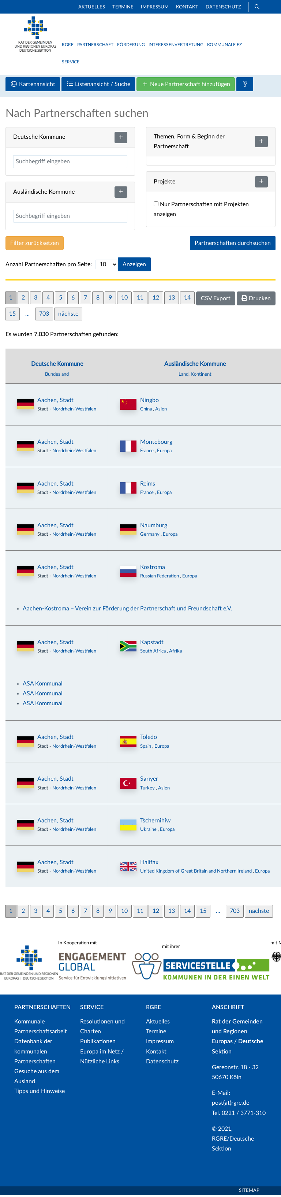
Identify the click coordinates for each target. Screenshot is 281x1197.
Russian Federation (160, 577)
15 (12, 315)
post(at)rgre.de (230, 1105)
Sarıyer (149, 781)
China (146, 410)
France (147, 452)
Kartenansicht (32, 85)
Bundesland (57, 375)
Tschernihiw (155, 822)
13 (171, 299)
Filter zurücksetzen (34, 245)
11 (140, 299)
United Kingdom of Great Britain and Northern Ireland (196, 873)
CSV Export (216, 300)
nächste (68, 315)
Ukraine (149, 831)
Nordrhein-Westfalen (74, 410)
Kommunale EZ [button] (224, 44)
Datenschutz (223, 7)
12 (156, 299)
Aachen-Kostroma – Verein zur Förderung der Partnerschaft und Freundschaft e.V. (127, 610)
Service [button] (70, 62)
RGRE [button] (68, 44)
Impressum (155, 7)
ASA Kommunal (43, 685)
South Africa (153, 652)
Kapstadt (152, 644)
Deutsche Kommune (57, 365)
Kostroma (152, 569)
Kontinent (201, 375)
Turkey (148, 789)
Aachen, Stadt (55, 402)
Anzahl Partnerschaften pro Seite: (48, 266)
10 (124, 299)
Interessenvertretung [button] (176, 44)
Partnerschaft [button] (95, 44)
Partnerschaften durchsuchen (233, 245)
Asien (161, 410)
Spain (146, 748)
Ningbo (149, 402)
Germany (150, 536)
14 (187, 299)
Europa (164, 452)
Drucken (256, 300)
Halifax (149, 864)
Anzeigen (134, 266)
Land (183, 375)
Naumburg (153, 527)
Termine (123, 7)
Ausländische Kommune (195, 365)
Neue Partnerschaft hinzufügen (185, 85)
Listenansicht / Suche (98, 85)
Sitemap (249, 1192)
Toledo (148, 739)
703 (44, 315)
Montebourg (156, 443)
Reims (147, 485)
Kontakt (187, 7)
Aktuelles (91, 7)
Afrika (175, 652)
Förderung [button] (131, 44)
